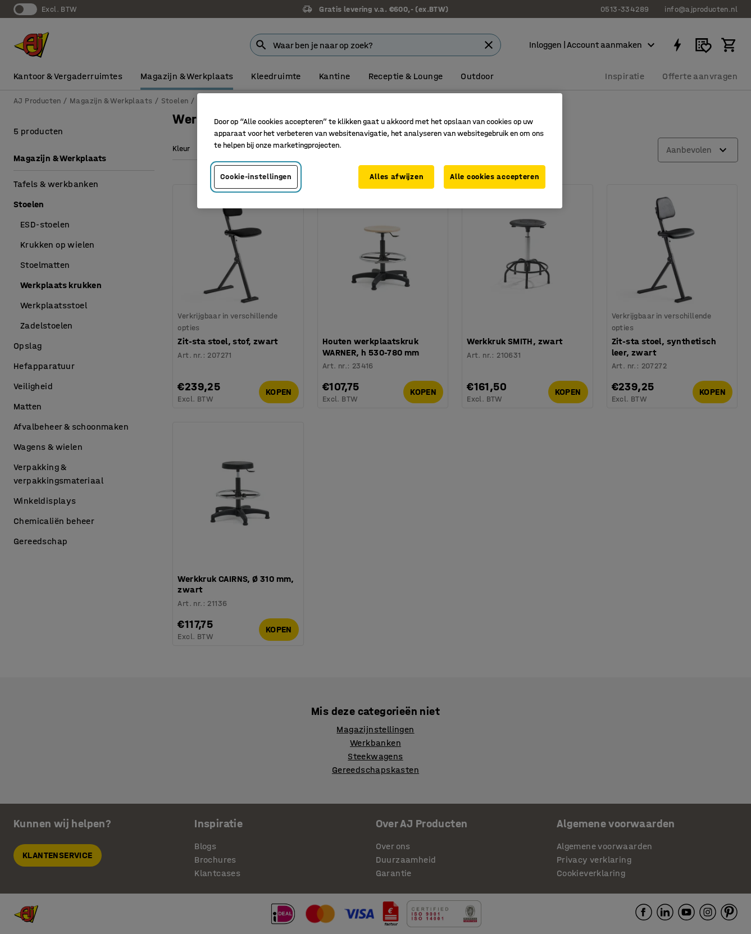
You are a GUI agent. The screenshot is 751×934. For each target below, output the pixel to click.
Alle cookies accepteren (494, 176)
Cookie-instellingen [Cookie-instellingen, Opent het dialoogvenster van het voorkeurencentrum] (256, 176)
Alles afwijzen (396, 176)
